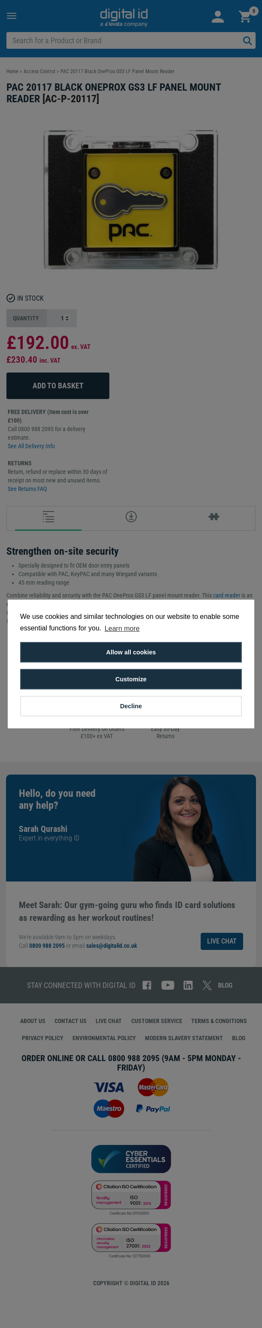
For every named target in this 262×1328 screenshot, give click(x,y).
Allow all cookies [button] (131, 652)
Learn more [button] (122, 628)
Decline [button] (131, 706)
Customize (131, 679)
